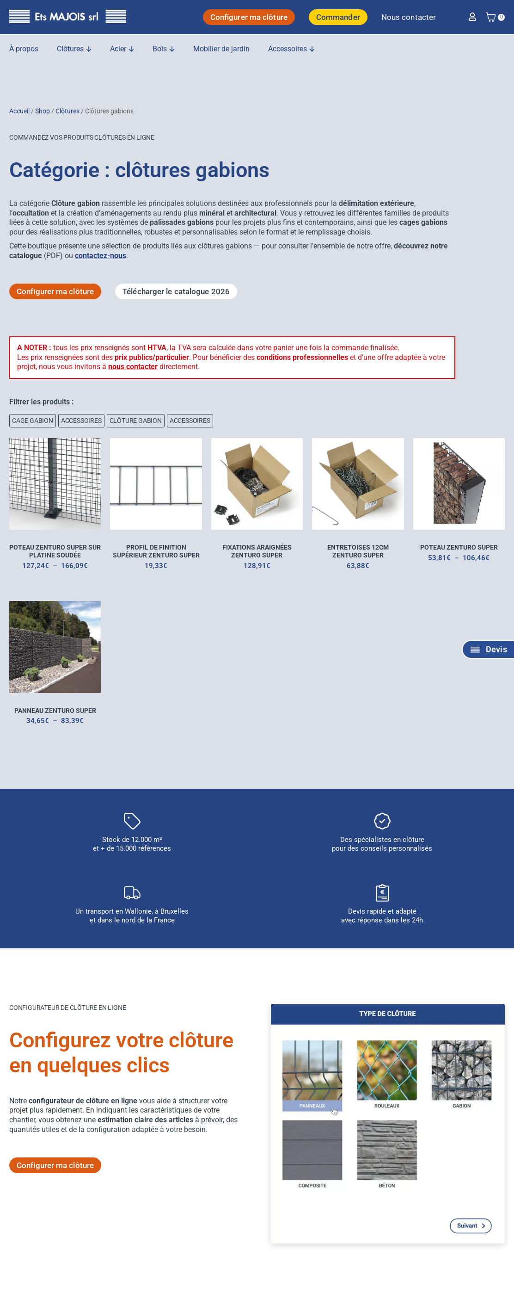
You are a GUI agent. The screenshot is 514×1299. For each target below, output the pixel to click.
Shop (42, 111)
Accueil (19, 111)
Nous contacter (408, 17)
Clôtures (67, 111)
